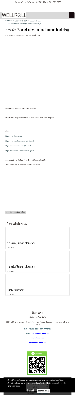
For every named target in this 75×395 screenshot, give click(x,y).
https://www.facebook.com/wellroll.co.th (19, 141)
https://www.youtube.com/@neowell (18, 146)
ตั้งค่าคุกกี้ (30, 391)
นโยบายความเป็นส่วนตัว (57, 383)
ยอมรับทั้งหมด (43, 391)
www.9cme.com (37, 338)
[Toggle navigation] (71, 15)
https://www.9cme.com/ (13, 136)
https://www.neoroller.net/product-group (19, 151)
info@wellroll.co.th (40, 333)
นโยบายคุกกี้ (15, 386)
